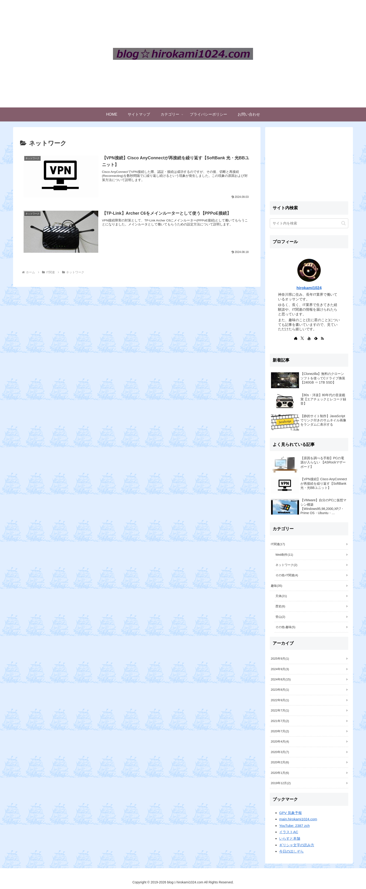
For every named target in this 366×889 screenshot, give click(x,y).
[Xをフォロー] (302, 338)
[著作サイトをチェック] (296, 338)
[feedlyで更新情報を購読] (316, 338)
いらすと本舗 (289, 838)
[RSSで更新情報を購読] (322, 338)
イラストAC (288, 832)
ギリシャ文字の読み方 (296, 845)
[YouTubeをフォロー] (309, 338)
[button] (343, 223)
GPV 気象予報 (290, 813)
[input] (309, 223)
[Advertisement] (309, 164)
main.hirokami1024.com (298, 819)
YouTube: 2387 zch (294, 826)
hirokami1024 (309, 288)
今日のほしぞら (291, 851)
